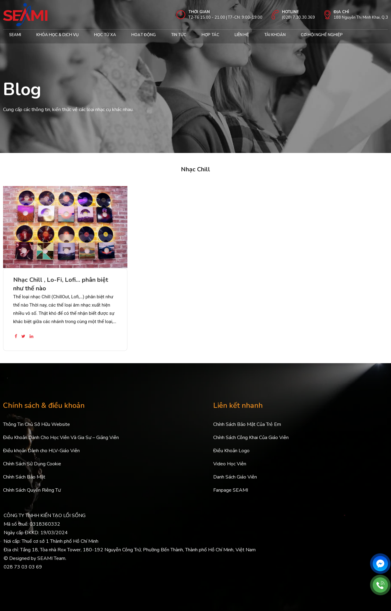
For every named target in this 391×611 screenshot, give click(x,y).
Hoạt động (143, 35)
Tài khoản (275, 35)
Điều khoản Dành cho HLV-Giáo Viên (41, 450)
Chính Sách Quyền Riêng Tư (32, 490)
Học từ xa (105, 35)
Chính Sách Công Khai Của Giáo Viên (251, 437)
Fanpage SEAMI (230, 490)
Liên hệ (242, 35)
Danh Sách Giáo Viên (235, 477)
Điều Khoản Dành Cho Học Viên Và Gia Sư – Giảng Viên (61, 437)
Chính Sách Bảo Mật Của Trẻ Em (247, 424)
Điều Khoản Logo (231, 450)
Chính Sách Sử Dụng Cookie (32, 463)
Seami (15, 35)
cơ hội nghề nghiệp (322, 35)
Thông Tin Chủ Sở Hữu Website (36, 424)
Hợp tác (210, 35)
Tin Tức (178, 35)
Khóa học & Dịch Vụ (57, 35)
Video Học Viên (229, 463)
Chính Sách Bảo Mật (24, 477)
